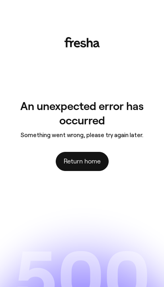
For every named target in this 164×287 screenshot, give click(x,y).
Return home (82, 161)
